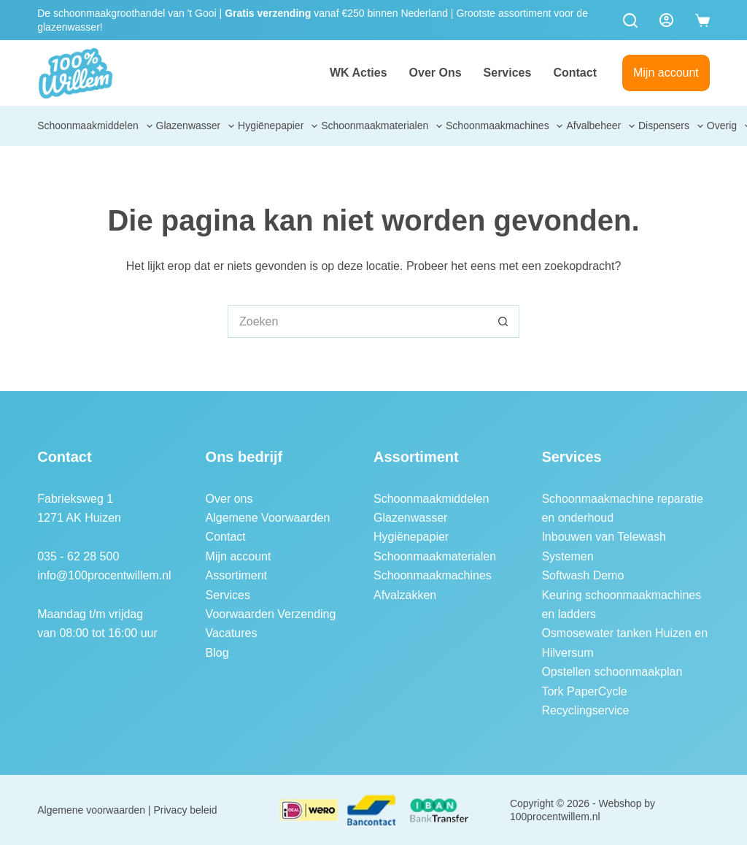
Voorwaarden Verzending (271, 614)
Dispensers (671, 126)
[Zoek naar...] (357, 321)
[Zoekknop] (503, 321)
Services (508, 72)
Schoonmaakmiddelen (95, 126)
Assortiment (236, 575)
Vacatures (232, 633)
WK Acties (358, 72)
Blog (217, 653)
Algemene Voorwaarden (268, 518)
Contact (575, 72)
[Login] (666, 20)
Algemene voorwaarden (91, 810)
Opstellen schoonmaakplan (611, 671)
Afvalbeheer (601, 126)
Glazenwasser (196, 126)
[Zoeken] (630, 20)
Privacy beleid (185, 810)
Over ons (435, 72)
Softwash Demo (582, 575)
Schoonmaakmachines (505, 126)
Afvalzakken (405, 595)
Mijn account (666, 72)
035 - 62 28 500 (78, 556)
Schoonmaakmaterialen (382, 126)
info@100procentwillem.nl (104, 575)
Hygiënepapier (279, 126)
